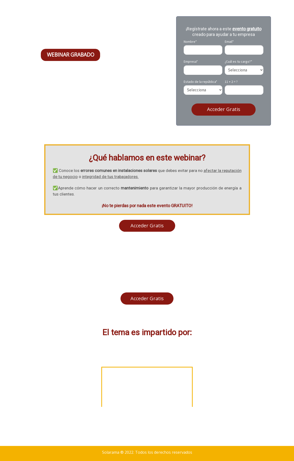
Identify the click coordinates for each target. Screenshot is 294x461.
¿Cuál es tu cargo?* (238, 62)
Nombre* (190, 42)
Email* (229, 42)
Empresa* (191, 62)
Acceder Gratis (223, 109)
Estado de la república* (200, 82)
